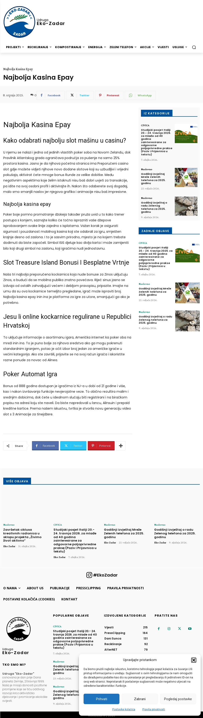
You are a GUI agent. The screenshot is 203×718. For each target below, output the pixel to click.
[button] (193, 660)
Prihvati (101, 699)
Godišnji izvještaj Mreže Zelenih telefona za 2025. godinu (153, 178)
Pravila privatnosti (153, 709)
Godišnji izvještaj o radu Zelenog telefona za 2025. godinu (154, 207)
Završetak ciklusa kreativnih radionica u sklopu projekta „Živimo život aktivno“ (22, 535)
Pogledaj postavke (178, 699)
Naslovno (146, 169)
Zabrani (140, 699)
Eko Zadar (9, 546)
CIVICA (145, 125)
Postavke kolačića (123, 709)
